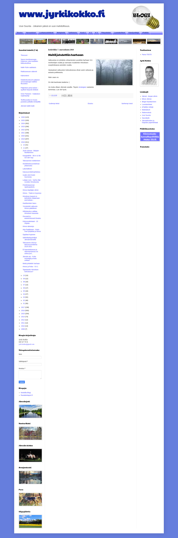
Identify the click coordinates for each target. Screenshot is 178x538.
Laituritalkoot (27, 169)
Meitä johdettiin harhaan (31, 263)
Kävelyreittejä (134, 33)
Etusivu (20, 33)
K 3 (96, 33)
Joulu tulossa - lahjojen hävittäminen (31, 151)
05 (24, 291)
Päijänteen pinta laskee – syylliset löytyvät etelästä (29, 89)
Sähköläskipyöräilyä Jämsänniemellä (30, 238)
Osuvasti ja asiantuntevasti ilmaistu (32, 217)
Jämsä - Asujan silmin (149, 96)
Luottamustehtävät (46, 33)
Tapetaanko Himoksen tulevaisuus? (30, 270)
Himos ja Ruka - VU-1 (30, 266)
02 (24, 300)
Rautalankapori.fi (27, 395)
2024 (23, 123)
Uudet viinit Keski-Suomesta (29, 176)
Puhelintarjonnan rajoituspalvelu (29, 186)
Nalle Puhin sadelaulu (28, 67)
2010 (23, 326)
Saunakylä (145, 118)
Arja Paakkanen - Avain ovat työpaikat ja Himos (32, 230)
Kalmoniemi (25, 76)
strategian (82, 87)
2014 (23, 317)
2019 (23, 139)
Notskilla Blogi (26, 393)
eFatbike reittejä (147, 107)
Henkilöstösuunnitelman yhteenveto (31, 165)
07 (24, 285)
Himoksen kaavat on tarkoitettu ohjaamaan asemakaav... (31, 198)
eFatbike (145, 33)
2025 (23, 120)
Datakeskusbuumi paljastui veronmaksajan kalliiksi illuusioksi (30, 82)
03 (24, 297)
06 (24, 288)
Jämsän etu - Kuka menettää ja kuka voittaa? (30, 258)
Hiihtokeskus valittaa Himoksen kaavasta (30, 212)
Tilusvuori (24, 55)
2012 (23, 320)
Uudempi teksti (54, 103)
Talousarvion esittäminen (31, 161)
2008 (23, 329)
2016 (23, 310)
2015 (23, 313)
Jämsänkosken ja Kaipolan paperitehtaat (150, 121)
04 (24, 294)
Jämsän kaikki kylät (28, 106)
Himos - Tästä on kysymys (32, 193)
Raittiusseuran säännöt (29, 71)
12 (24, 145)
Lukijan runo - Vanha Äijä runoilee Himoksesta (31, 181)
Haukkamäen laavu (29, 203)
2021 (23, 133)
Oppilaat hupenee (29, 234)
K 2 (90, 33)
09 (24, 279)
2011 (23, 323)
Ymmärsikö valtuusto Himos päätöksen (30, 207)
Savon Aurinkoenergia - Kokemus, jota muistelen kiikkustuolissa (29, 61)
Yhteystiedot (106, 33)
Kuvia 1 (83, 33)
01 (24, 303)
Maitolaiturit (146, 110)
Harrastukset (31, 33)
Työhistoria (72, 33)
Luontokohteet (119, 33)
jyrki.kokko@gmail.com (26, 344)
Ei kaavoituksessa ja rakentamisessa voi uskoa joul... (30, 251)
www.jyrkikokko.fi (62, 13)
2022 (23, 130)
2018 (23, 142)
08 (24, 282)
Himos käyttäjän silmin (30, 190)
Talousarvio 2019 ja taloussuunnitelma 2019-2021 (30, 244)
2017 (23, 307)
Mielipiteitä (61, 33)
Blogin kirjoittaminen (149, 102)
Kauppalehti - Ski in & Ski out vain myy (32, 156)
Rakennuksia (146, 112)
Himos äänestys (28, 226)
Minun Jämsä (146, 99)
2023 (23, 126)
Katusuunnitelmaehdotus (31, 172)
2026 (23, 117)
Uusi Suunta (146, 115)
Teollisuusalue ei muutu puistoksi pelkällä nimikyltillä (31, 101)
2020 (23, 136)
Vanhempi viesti (127, 103)
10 (24, 275)
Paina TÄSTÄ (147, 54)
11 (24, 148)
